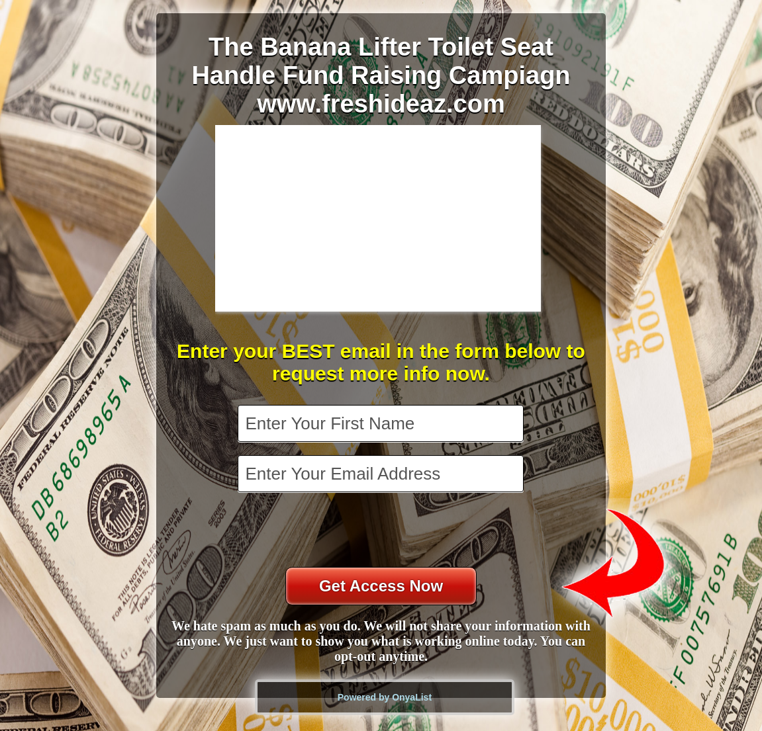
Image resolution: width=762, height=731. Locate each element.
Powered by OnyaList (385, 697)
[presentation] (382, 531)
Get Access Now (381, 586)
